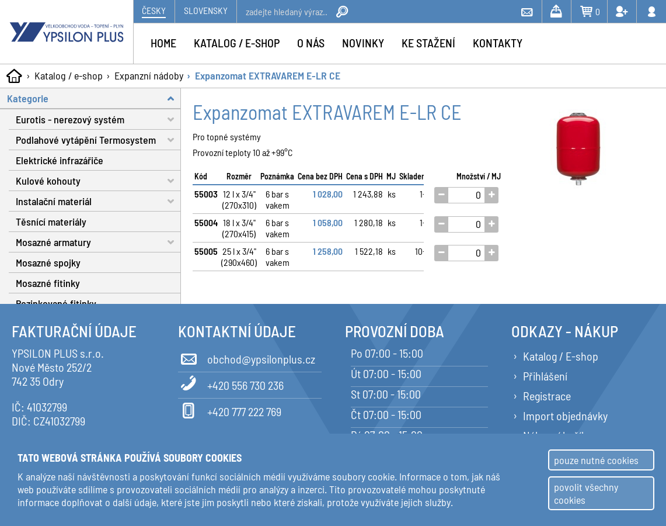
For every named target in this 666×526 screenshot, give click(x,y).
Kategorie (94, 98)
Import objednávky (565, 416)
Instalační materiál (98, 201)
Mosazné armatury (98, 242)
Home (163, 43)
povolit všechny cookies (586, 493)
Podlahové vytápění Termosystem (98, 140)
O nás (311, 43)
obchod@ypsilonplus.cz (246, 357)
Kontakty (497, 43)
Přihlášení (545, 376)
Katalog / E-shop (560, 356)
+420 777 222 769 (229, 410)
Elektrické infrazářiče (59, 160)
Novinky (363, 43)
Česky (154, 10)
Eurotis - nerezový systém (98, 119)
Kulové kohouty (98, 181)
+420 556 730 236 (231, 383)
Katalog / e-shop (68, 75)
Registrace (547, 396)
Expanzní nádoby (148, 75)
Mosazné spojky (48, 262)
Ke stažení (428, 43)
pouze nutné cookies (596, 460)
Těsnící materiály (51, 221)
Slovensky (206, 10)
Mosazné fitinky (48, 282)
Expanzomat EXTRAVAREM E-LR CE (267, 75)
